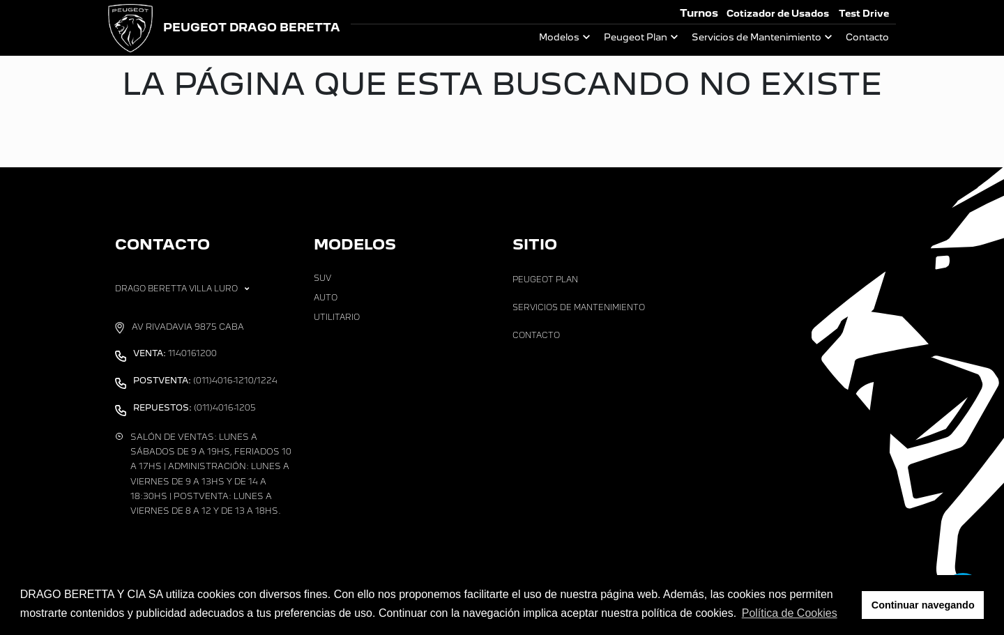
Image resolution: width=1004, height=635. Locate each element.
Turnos (699, 13)
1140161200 (175, 353)
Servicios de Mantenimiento (756, 37)
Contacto (867, 37)
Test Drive (864, 13)
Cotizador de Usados (778, 13)
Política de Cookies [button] (789, 613)
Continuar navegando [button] (923, 605)
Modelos (559, 37)
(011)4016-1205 (194, 408)
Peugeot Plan (635, 37)
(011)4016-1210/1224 (205, 380)
